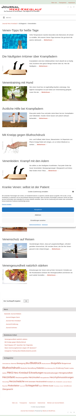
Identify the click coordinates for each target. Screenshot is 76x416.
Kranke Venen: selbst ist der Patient (25, 187)
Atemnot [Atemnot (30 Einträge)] (13, 363)
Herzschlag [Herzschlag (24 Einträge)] (5, 381)
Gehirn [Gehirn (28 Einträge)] (4, 373)
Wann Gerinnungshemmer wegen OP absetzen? (21, 348)
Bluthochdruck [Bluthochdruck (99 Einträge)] (11, 367)
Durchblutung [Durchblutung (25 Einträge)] (49, 368)
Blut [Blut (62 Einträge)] (28, 363)
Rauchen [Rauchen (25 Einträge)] (5, 386)
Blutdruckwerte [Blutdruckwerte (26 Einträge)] (46, 363)
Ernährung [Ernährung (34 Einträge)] (60, 368)
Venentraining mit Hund (17, 82)
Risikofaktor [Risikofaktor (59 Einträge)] (13, 385)
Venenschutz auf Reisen (18, 239)
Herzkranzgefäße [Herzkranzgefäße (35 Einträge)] (21, 377)
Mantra (45, 411)
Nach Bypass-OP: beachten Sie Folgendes (19, 345)
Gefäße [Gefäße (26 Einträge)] (71, 368)
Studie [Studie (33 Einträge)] (51, 386)
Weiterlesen (49, 40)
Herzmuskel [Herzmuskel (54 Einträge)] (34, 377)
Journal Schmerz (11, 327)
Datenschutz (41, 403)
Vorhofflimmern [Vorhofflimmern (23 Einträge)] (68, 386)
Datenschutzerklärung (35, 224)
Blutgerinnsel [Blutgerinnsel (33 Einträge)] (66, 363)
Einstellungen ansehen (38, 220)
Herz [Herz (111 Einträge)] (10, 372)
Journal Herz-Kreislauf (9, 23)
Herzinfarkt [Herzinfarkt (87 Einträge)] (8, 377)
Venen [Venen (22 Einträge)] (61, 386)
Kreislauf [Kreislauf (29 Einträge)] (50, 381)
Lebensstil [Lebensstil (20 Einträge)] (65, 381)
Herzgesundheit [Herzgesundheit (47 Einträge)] (66, 373)
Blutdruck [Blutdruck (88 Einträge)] (35, 363)
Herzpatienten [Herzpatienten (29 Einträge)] (44, 377)
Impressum (45, 224)
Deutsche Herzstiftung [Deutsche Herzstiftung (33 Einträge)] (28, 368)
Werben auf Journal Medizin (55, 403)
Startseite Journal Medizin (12, 314)
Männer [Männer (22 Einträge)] (70, 381)
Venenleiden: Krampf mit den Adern (25, 161)
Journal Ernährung (12, 324)
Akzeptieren (38, 209)
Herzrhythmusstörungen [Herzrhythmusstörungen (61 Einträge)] (62, 377)
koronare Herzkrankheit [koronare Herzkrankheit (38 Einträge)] (38, 382)
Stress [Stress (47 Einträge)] (45, 386)
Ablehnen (38, 215)
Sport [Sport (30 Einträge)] (40, 386)
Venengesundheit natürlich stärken (25, 265)
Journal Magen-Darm (13, 317)
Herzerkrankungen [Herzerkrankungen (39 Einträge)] (51, 373)
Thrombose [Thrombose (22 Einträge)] (57, 386)
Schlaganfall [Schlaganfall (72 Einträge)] (31, 385)
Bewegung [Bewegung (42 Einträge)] (21, 363)
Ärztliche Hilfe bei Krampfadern (22, 108)
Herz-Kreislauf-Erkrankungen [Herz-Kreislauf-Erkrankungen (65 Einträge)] (28, 372)
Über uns (54, 2)
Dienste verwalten (6, 204)
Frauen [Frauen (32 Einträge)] (66, 368)
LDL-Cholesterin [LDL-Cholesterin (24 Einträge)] (57, 381)
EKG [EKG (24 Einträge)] (54, 368)
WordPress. (51, 411)
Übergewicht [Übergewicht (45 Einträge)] (7, 389)
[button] (73, 192)
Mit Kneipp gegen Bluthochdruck (23, 134)
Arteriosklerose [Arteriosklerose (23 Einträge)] (6, 363)
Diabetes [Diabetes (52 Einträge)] (40, 368)
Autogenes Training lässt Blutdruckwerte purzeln (20, 351)
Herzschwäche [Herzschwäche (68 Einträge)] (17, 381)
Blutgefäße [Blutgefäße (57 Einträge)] (56, 363)
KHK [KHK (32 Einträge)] (26, 381)
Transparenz (62, 2)
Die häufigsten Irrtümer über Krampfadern (29, 56)
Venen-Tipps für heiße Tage (20, 30)
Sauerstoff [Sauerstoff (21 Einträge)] (22, 386)
